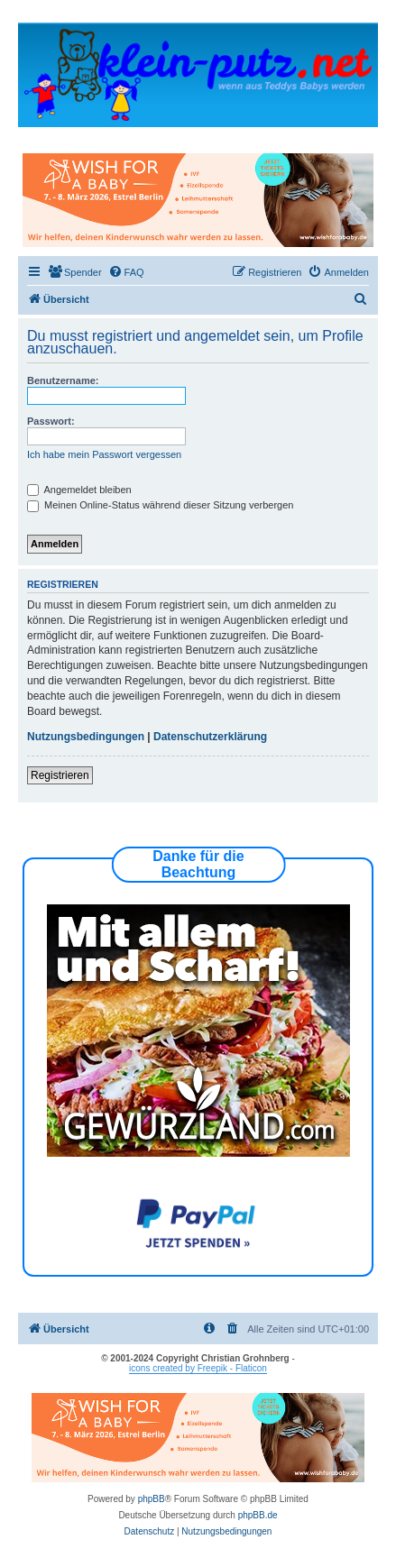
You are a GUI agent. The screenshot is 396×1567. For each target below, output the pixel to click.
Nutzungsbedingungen (85, 736)
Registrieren (60, 775)
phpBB (151, 1499)
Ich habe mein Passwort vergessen (104, 454)
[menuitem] (75, 272)
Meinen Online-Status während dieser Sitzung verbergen (160, 504)
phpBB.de (258, 1515)
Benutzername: (62, 380)
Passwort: (51, 421)
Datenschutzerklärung (210, 736)
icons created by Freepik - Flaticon (198, 1368)
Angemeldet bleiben (79, 489)
